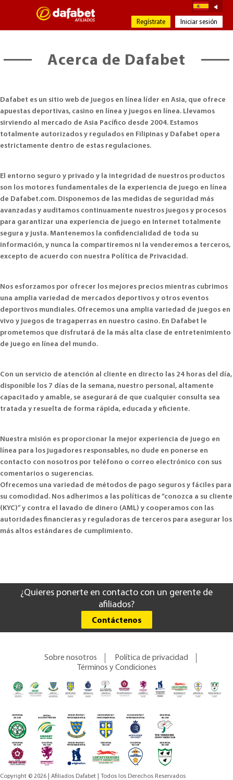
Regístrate (151, 22)
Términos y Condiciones (116, 668)
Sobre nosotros (70, 658)
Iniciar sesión (198, 22)
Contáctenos (117, 621)
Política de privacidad (151, 658)
